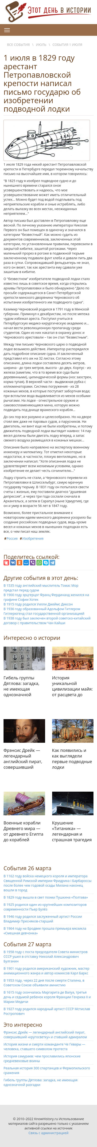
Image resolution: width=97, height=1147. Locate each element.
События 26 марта (27, 868)
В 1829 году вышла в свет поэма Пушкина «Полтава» (46, 897)
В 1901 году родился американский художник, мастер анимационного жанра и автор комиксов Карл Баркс (46, 970)
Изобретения (33, 538)
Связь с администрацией (48, 1133)
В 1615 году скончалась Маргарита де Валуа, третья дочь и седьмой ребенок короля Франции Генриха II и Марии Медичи (47, 997)
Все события (18, 44)
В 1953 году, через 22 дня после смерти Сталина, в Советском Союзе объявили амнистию (44, 982)
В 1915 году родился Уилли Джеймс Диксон (38, 604)
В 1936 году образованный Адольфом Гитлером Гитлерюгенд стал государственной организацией (44, 611)
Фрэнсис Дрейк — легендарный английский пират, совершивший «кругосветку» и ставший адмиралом (45, 1034)
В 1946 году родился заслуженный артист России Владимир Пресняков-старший (43, 918)
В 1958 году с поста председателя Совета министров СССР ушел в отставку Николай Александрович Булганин (45, 956)
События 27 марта (27, 944)
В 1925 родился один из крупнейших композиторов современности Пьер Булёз (45, 906)
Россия (12, 538)
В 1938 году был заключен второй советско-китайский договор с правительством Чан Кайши (47, 620)
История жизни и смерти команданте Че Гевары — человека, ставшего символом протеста (44, 1046)
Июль (41, 44)
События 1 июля (67, 44)
